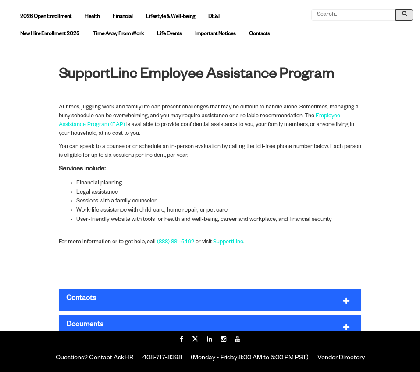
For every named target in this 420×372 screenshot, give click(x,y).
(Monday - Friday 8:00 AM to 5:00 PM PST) (250, 358)
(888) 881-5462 (175, 242)
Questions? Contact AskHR (95, 358)
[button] (210, 300)
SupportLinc (228, 242)
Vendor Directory (341, 358)
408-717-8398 (162, 358)
